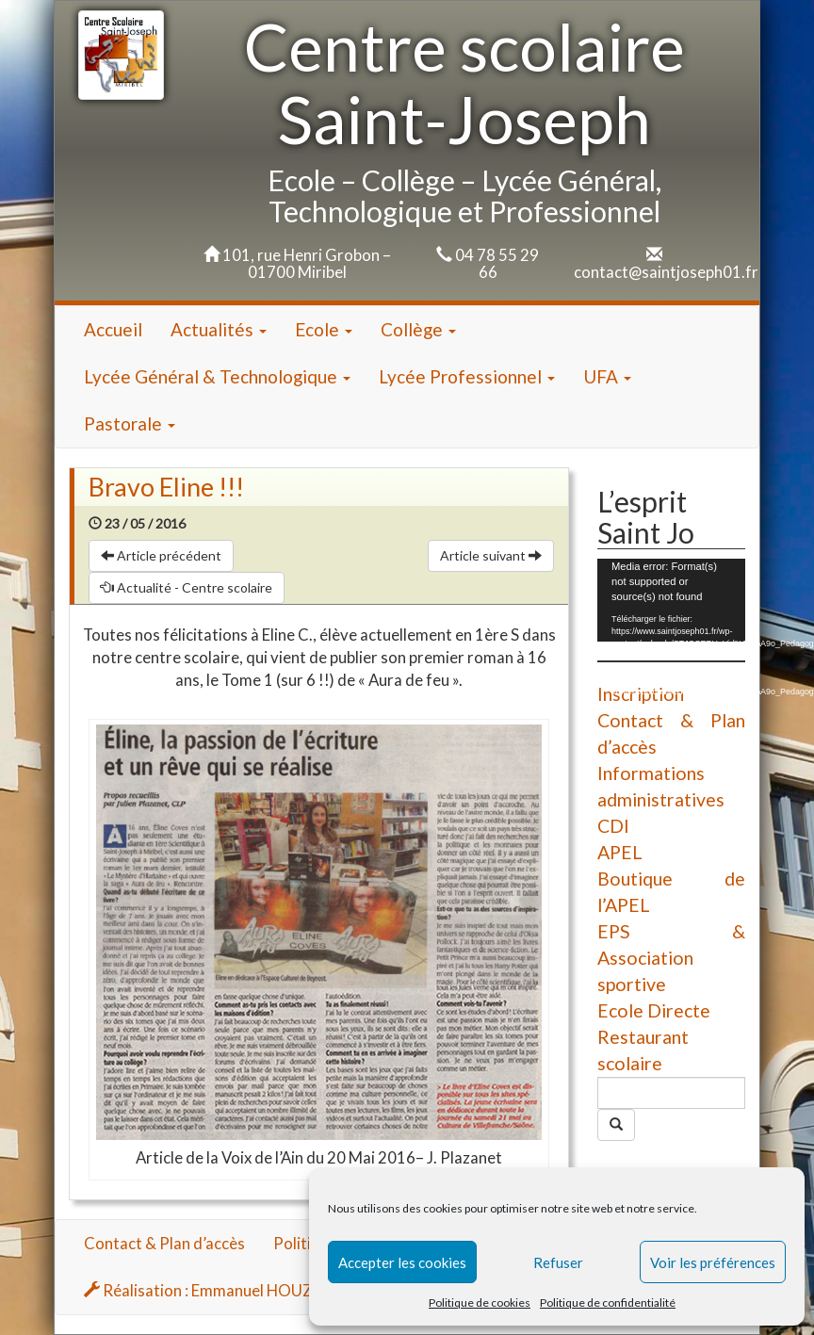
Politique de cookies (479, 1302)
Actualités (219, 329)
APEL (620, 852)
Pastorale (129, 423)
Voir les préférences (712, 1262)
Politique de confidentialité (608, 1302)
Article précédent (161, 555)
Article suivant (491, 555)
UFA (607, 376)
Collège (418, 329)
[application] (671, 600)
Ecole (323, 329)
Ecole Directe (653, 1010)
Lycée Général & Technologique (217, 376)
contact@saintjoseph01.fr (666, 272)
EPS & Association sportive (671, 957)
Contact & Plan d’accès (164, 1243)
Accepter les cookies (402, 1262)
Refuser (558, 1262)
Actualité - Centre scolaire (186, 587)
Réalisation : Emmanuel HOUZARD (214, 1290)
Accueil (113, 329)
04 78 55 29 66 (497, 263)
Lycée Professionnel (467, 376)
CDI (613, 826)
